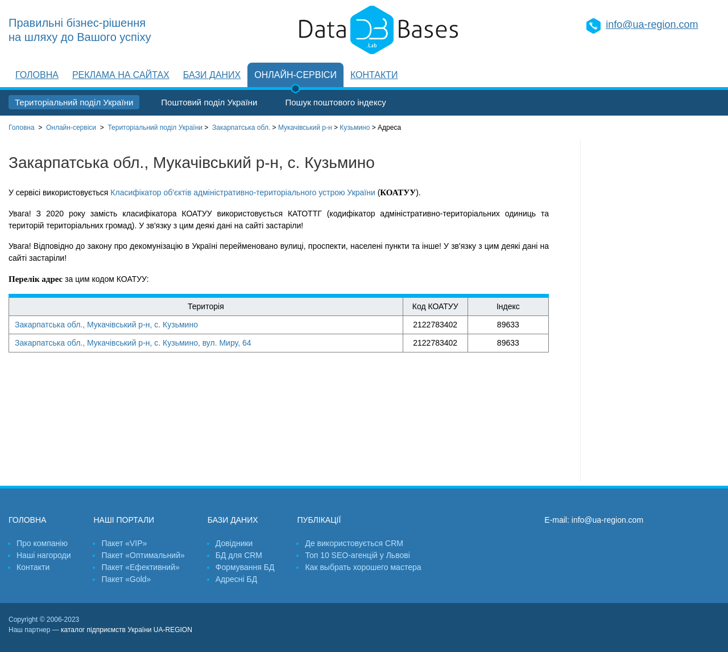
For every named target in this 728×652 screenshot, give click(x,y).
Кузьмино (355, 128)
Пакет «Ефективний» (140, 567)
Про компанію (42, 543)
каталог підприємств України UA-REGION (126, 630)
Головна (37, 75)
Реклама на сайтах (120, 75)
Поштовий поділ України (209, 102)
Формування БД (245, 567)
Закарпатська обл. (241, 128)
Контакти (374, 75)
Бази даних (212, 75)
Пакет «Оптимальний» (142, 555)
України (154, 128)
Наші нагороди (43, 555)
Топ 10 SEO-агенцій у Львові (357, 555)
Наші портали (123, 519)
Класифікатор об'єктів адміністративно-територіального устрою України (242, 192)
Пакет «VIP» (124, 543)
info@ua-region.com (652, 24)
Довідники (234, 543)
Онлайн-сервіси (295, 75)
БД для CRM (239, 555)
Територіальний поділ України (74, 102)
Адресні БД (236, 579)
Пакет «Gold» (126, 579)
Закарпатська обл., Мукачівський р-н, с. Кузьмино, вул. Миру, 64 (133, 342)
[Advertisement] (650, 310)
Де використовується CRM (354, 543)
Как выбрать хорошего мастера (363, 567)
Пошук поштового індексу (335, 102)
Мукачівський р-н (305, 128)
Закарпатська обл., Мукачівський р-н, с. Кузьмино (106, 324)
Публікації (319, 519)
